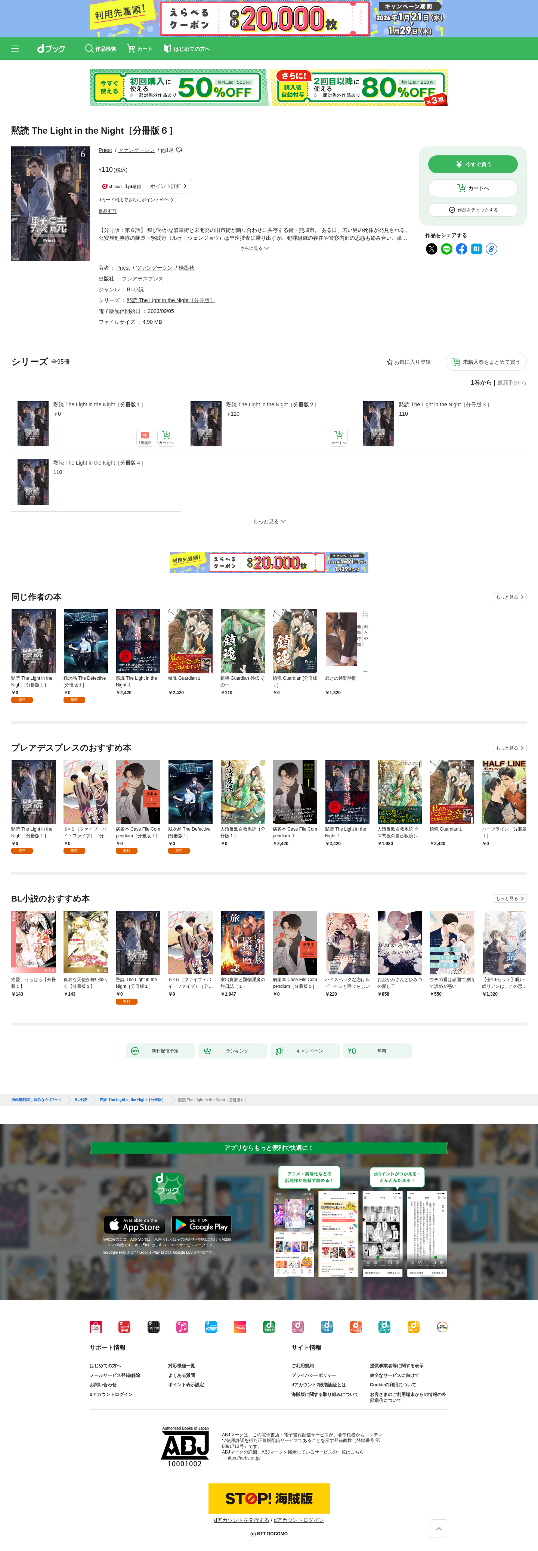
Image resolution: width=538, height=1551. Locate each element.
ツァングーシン (136, 150)
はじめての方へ (105, 1365)
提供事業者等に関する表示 (397, 1365)
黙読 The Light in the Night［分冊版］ (171, 300)
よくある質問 (181, 1375)
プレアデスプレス (143, 279)
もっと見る (507, 597)
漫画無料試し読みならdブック (36, 1100)
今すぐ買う (479, 164)
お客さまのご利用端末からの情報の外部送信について (408, 1397)
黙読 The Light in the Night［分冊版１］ (99, 404)
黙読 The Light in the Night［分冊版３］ (445, 404)
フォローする (179, 150)
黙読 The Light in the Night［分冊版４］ (99, 463)
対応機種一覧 (181, 1365)
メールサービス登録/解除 (115, 1375)
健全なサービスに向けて (394, 1375)
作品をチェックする (478, 210)
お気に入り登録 (412, 362)
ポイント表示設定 (186, 1384)
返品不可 (108, 211)
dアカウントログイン (111, 1394)
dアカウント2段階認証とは (318, 1384)
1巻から (481, 383)
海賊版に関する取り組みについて (325, 1394)
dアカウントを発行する (241, 1520)
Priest (105, 150)
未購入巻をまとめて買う (491, 362)
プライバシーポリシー (313, 1375)
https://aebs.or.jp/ (243, 1458)
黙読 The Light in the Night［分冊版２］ (272, 404)
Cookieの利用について (393, 1384)
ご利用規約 (302, 1365)
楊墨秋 (186, 268)
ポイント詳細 (166, 186)
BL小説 (135, 289)
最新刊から (512, 383)
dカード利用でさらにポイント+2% (133, 199)
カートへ (478, 188)
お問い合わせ (103, 1384)
